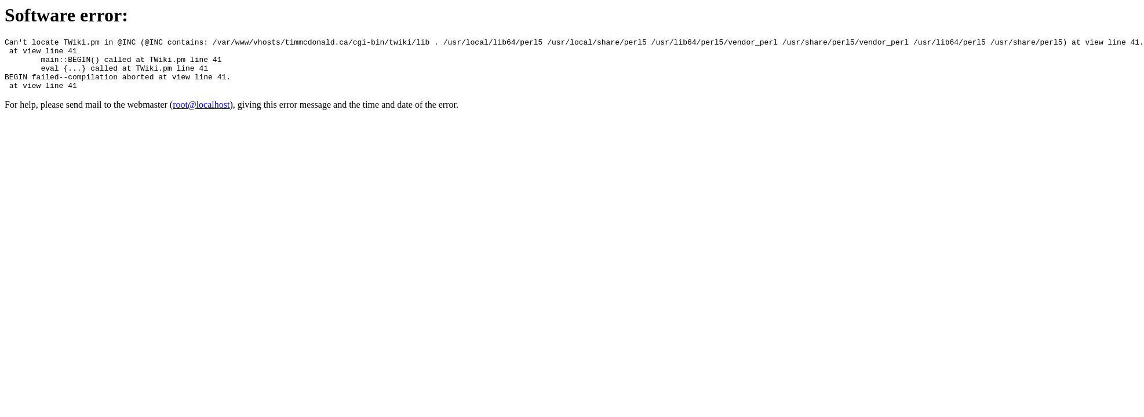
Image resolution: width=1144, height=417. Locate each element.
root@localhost (201, 115)
